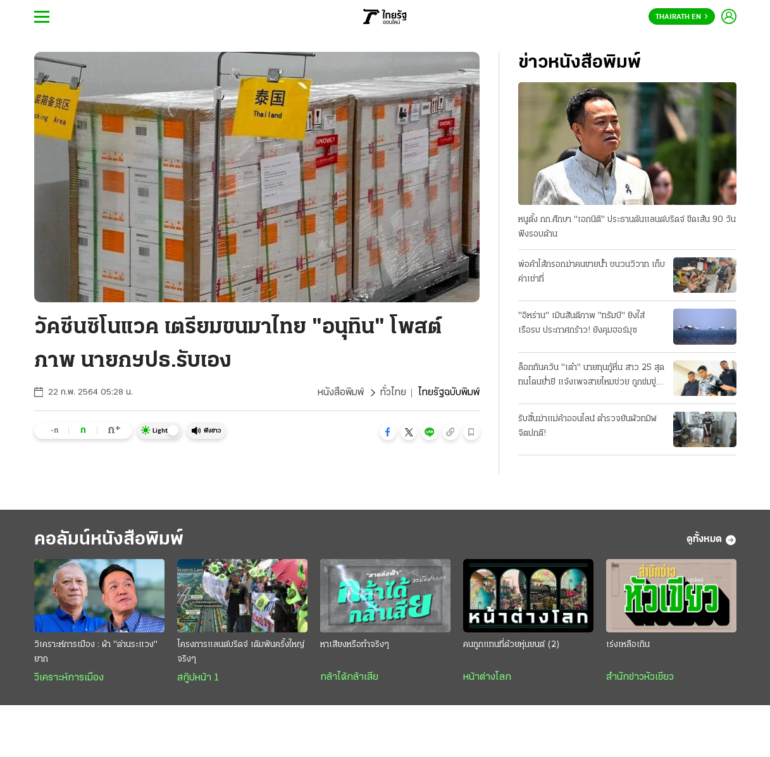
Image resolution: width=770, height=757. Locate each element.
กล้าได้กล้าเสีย (349, 677)
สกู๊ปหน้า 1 (198, 678)
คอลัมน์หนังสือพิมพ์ (108, 540)
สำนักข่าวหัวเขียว (640, 677)
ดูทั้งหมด (711, 540)
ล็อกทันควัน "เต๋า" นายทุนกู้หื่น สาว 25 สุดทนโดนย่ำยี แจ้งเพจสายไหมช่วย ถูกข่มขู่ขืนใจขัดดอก (591, 376)
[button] (388, 432)
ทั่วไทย (393, 393)
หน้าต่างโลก (487, 677)
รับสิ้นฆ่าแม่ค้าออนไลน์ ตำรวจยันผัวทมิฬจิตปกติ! (587, 426)
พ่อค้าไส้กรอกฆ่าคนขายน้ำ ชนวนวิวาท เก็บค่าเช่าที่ (591, 272)
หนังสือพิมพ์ (341, 393)
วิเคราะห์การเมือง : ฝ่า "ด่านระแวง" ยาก (96, 652)
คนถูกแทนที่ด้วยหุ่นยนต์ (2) (511, 644)
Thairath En (681, 17)
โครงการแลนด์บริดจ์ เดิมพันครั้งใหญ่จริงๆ (240, 652)
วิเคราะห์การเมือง (69, 678)
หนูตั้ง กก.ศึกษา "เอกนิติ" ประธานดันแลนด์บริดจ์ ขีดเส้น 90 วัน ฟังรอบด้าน (627, 227)
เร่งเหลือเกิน (628, 644)
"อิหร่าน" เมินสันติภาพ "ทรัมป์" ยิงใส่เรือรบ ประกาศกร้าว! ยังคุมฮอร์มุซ (581, 323)
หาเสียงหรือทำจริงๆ (354, 644)
